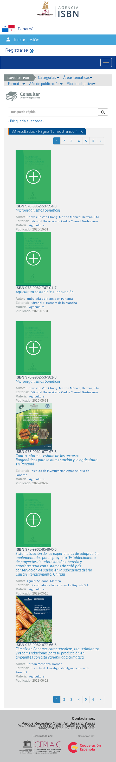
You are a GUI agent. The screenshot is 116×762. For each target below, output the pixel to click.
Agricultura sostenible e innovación (45, 292)
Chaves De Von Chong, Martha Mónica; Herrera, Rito (63, 217)
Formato (16, 84)
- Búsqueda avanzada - (26, 121)
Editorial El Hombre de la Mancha (54, 303)
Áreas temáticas (77, 77)
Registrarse (16, 50)
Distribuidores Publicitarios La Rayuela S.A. (60, 585)
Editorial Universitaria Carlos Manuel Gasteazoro (64, 221)
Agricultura (36, 225)
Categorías (48, 77)
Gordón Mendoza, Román (44, 664)
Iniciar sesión (26, 39)
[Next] (100, 141)
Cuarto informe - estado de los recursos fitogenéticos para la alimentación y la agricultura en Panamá (57, 460)
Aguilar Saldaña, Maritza (44, 581)
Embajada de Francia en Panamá (50, 298)
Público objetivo (81, 84)
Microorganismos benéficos (38, 210)
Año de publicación (46, 84)
